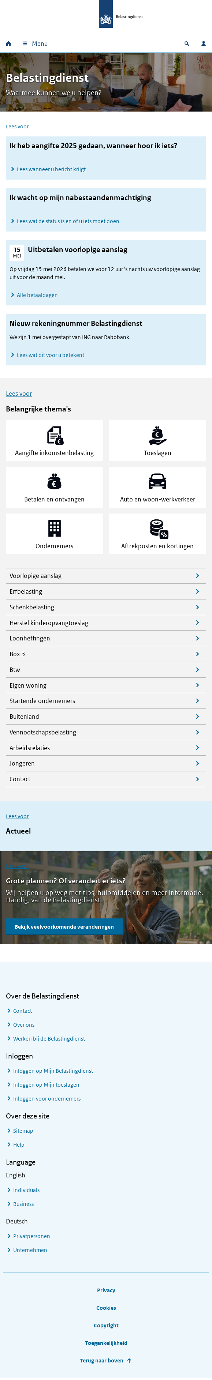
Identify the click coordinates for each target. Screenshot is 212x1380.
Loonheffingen (30, 640)
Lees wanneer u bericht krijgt (51, 169)
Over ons (23, 1025)
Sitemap (23, 1131)
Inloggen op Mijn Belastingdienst (53, 1071)
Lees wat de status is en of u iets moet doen (68, 221)
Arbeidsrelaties (30, 749)
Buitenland (24, 718)
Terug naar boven (101, 1361)
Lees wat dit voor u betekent (50, 354)
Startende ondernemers (42, 702)
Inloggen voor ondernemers (47, 1099)
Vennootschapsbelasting (43, 733)
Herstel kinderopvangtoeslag (49, 624)
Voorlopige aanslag (36, 577)
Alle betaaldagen (37, 295)
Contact (20, 780)
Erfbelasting (26, 593)
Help (19, 1145)
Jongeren (22, 765)
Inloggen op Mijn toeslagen (46, 1085)
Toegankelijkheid (106, 1343)
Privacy (106, 1291)
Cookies (106, 1308)
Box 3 (17, 655)
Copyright (106, 1326)
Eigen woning (28, 687)
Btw (15, 671)
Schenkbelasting (32, 608)
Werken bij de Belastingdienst (49, 1039)
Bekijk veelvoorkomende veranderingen (64, 927)
